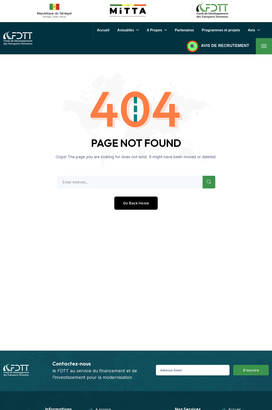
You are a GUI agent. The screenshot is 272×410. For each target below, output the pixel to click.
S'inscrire (251, 370)
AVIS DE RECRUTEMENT (225, 45)
